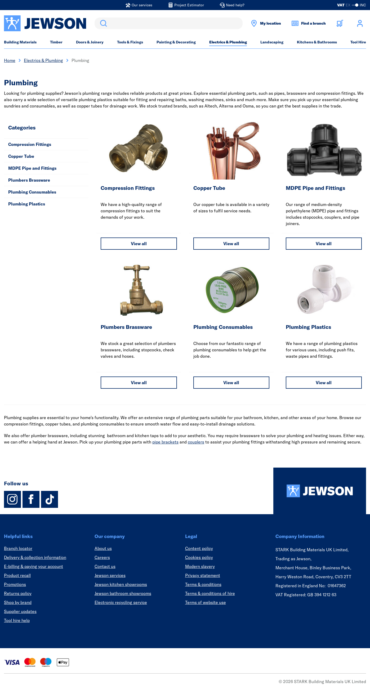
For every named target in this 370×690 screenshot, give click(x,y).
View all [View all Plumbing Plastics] (324, 382)
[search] (169, 23)
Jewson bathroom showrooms (123, 593)
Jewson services (110, 575)
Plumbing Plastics (26, 204)
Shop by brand (18, 602)
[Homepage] (320, 491)
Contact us (105, 566)
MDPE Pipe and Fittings (32, 168)
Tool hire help (17, 620)
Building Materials (20, 42)
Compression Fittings (29, 144)
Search (102, 23)
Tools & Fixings (130, 42)
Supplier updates (20, 611)
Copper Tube (21, 156)
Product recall (17, 575)
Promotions (15, 584)
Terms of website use (205, 602)
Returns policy (18, 593)
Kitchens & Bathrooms (317, 42)
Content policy (199, 548)
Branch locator (18, 548)
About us (103, 548)
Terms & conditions (203, 584)
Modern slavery (200, 566)
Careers (102, 557)
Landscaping (271, 42)
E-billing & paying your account (33, 566)
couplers (196, 442)
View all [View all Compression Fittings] (139, 243)
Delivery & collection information (35, 557)
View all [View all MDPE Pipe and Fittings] (324, 243)
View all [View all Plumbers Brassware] (139, 382)
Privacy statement (202, 575)
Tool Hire (358, 42)
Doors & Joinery (90, 42)
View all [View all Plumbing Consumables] (231, 382)
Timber (56, 42)
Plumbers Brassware (29, 180)
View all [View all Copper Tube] (231, 243)
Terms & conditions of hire (210, 593)
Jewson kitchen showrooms (121, 584)
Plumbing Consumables (32, 192)
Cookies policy (199, 557)
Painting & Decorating (176, 42)
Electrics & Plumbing (228, 42)
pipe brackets (165, 442)
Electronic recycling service (121, 602)
